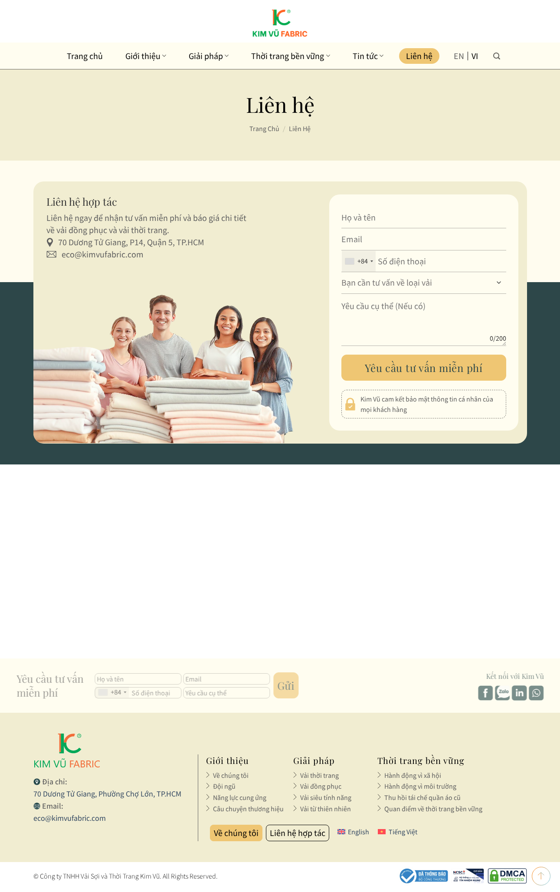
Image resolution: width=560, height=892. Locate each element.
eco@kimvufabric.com (103, 254)
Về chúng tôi (231, 775)
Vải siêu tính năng (325, 797)
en (459, 56)
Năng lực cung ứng (239, 797)
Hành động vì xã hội (412, 775)
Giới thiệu (145, 55)
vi (475, 56)
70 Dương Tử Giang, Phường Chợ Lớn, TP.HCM (107, 794)
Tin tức (368, 55)
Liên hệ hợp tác (297, 832)
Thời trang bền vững (290, 55)
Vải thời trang (319, 775)
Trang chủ (85, 55)
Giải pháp (209, 55)
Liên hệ (419, 55)
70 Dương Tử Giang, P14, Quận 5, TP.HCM (131, 242)
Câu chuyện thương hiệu (248, 808)
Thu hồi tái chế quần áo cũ (422, 797)
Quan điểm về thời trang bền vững (433, 808)
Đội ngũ (224, 786)
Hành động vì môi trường (420, 786)
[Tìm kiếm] (496, 56)
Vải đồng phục (320, 786)
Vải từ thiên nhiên (325, 808)
